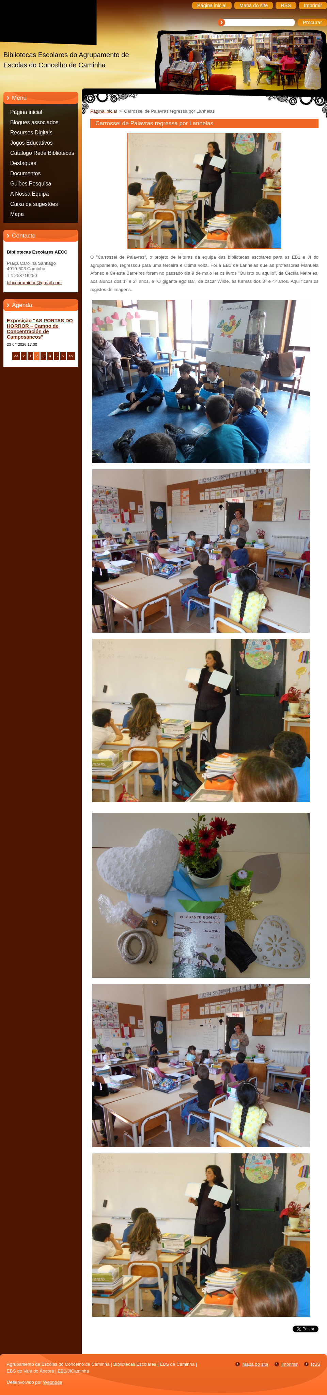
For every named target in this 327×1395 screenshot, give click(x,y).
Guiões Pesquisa (30, 183)
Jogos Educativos (31, 143)
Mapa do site (255, 1364)
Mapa (17, 214)
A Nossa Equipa (29, 194)
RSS (315, 1364)
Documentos (25, 173)
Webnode (52, 1382)
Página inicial (26, 112)
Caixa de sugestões (34, 204)
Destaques (23, 163)
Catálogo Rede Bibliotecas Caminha (42, 154)
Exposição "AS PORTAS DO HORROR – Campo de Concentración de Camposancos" (40, 329)
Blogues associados (34, 122)
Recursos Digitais (31, 132)
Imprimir (289, 1364)
